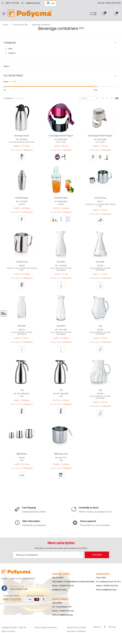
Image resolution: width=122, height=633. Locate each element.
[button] (95, 13)
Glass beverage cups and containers (61, 269)
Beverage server (21, 135)
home (5, 24)
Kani (22, 396)
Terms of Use (15, 579)
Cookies (4, 579)
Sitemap (112, 627)
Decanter (61, 261)
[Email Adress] (48, 555)
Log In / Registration (109, 3)
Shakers (21, 204)
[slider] (4, 86)
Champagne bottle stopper (61, 135)
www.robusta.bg (18, 589)
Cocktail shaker (22, 198)
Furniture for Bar (20, 24)
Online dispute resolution (45, 627)
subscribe (97, 555)
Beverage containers (41, 24)
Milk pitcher (22, 454)
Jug (100, 326)
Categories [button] (10, 42)
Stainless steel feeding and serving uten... (100, 205)
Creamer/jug (100, 198)
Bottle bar (61, 142)
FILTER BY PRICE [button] (13, 75)
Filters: (6, 66)
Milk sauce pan (61, 454)
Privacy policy (29, 579)
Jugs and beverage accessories (22, 142)
